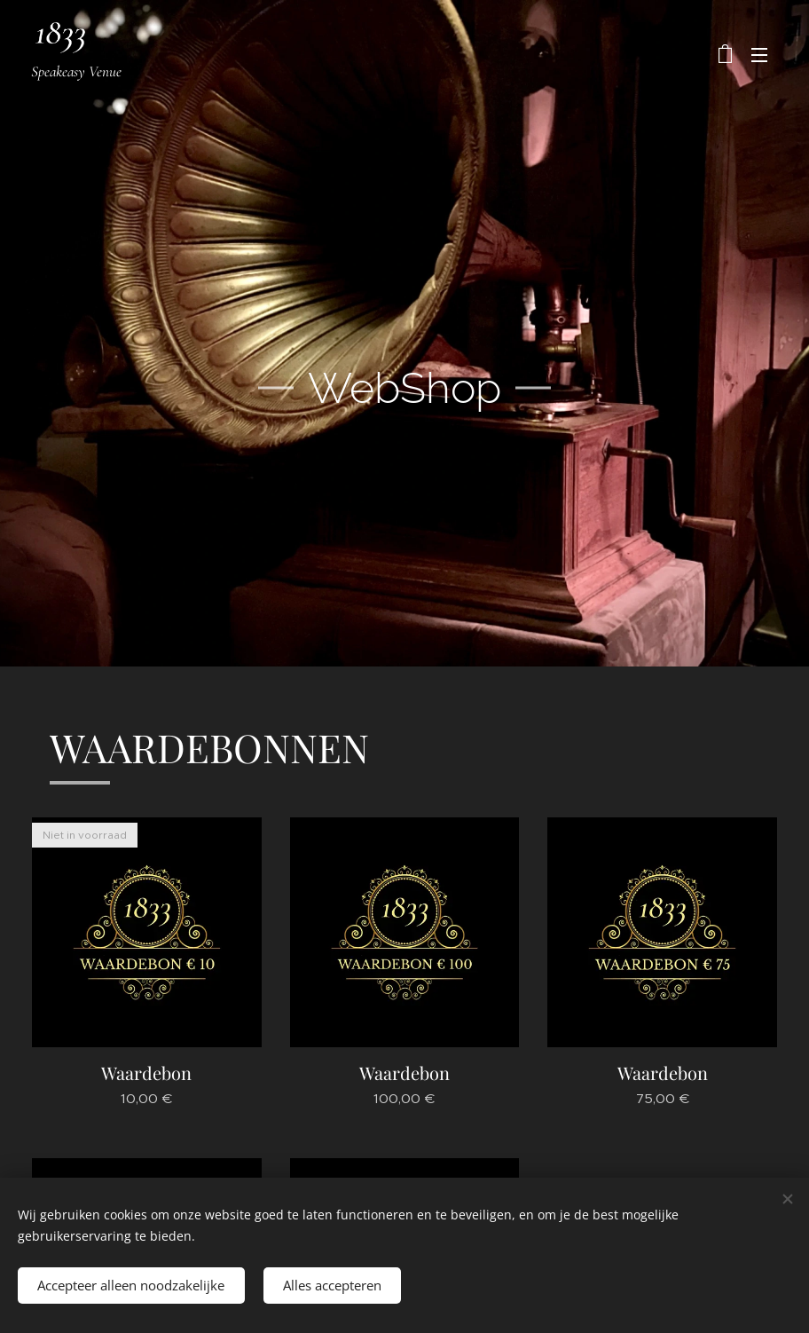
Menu (759, 55)
